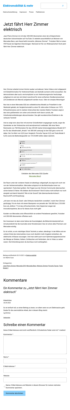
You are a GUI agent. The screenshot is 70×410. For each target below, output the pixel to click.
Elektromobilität (31, 255)
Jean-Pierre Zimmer (9, 266)
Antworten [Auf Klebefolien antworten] (6, 317)
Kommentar (8, 334)
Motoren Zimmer (42, 266)
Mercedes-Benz (31, 266)
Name (6, 357)
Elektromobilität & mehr (18, 5)
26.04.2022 (7, 303)
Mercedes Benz (34, 176)
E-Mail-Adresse (9, 366)
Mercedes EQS (21, 266)
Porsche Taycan (53, 266)
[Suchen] (62, 5)
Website (6, 376)
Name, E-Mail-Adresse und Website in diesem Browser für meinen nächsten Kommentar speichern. (33, 386)
